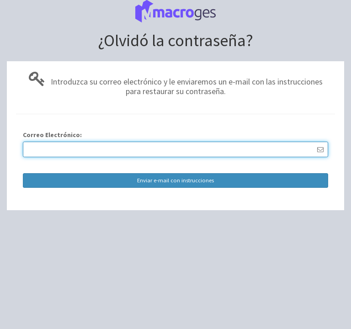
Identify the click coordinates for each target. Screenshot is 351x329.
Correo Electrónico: (52, 135)
